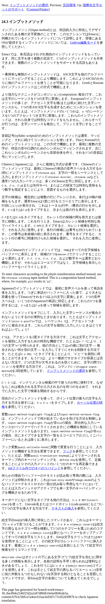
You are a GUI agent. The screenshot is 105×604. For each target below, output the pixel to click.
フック (67, 451)
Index (44, 9)
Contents (33, 9)
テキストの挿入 (62, 508)
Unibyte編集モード (83, 42)
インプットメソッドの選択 (29, 5)
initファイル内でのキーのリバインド (34, 468)
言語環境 (69, 5)
